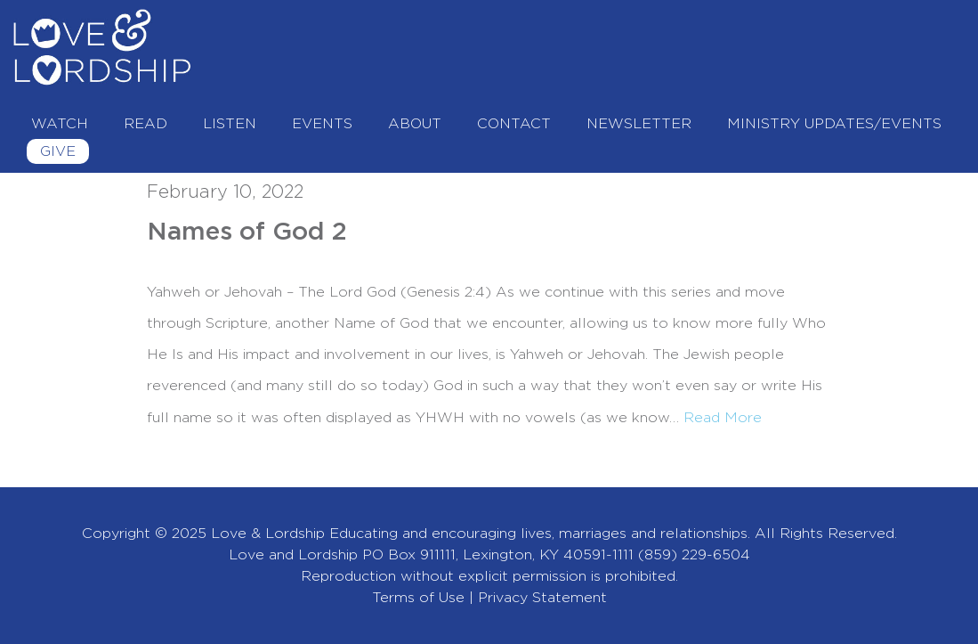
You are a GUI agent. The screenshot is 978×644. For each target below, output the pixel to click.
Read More (722, 418)
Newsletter (638, 124)
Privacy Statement (542, 598)
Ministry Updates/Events (834, 124)
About (414, 124)
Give (58, 151)
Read (145, 124)
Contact (514, 124)
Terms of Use (418, 598)
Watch (59, 124)
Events (322, 124)
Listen (229, 124)
